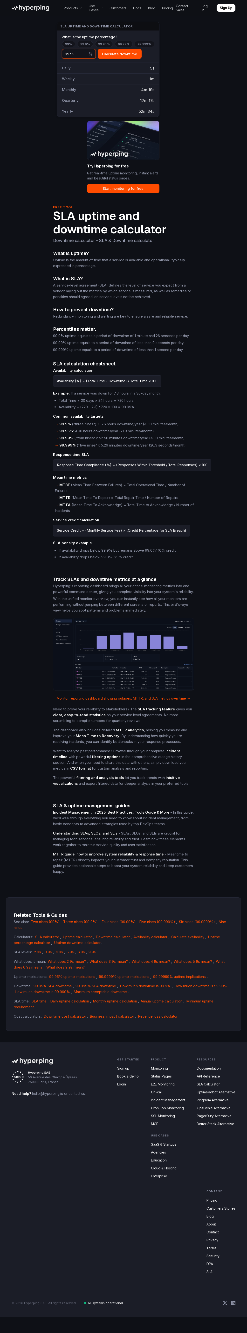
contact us (75, 1098)
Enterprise (157, 1187)
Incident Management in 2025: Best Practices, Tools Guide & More (109, 822)
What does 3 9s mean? (109, 965)
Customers (118, 8)
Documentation (208, 1073)
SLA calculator (47, 941)
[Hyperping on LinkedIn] (233, 1319)
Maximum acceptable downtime (101, 996)
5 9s (68, 956)
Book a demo (127, 1081)
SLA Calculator (207, 1090)
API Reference (207, 1081)
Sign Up (226, 8)
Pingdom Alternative (212, 1106)
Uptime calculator (78, 941)
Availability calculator (154, 941)
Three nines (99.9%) (78, 932)
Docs (137, 8)
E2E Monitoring (161, 1090)
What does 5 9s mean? (193, 965)
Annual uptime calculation (166, 1005)
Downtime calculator (114, 941)
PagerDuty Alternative (213, 1123)
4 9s (57, 956)
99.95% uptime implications (74, 981)
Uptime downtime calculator (78, 947)
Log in (204, 8)
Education (157, 1170)
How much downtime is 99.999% (42, 996)
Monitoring (158, 1073)
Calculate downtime (119, 55)
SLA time (38, 1005)
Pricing (167, 8)
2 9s (36, 956)
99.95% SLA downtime (52, 990)
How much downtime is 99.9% (143, 990)
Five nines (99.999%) (152, 932)
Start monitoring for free (119, 192)
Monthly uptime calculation (117, 1005)
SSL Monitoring (161, 1123)
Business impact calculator (112, 1020)
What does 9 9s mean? (65, 971)
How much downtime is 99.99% (199, 990)
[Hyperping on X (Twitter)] (225, 1319)
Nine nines (221, 932)
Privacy (212, 1254)
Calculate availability (192, 941)
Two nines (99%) (44, 932)
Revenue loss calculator (159, 1020)
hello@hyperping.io (45, 1098)
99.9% (83, 45)
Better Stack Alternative (214, 1132)
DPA (209, 1279)
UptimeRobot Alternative (215, 1098)
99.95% (101, 45)
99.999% (140, 45)
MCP (153, 1132)
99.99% (121, 45)
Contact (212, 1245)
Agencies (156, 1161)
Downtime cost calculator (64, 1020)
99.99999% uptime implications (182, 981)
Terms (211, 1262)
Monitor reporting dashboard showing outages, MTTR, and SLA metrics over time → (123, 708)
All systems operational (100, 1319)
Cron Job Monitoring (165, 1115)
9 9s (89, 956)
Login (121, 1090)
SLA (209, 1287)
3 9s (47, 956)
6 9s (78, 956)
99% (68, 45)
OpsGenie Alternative (213, 1115)
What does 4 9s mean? (151, 965)
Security (212, 1271)
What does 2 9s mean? (67, 965)
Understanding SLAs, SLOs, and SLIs (84, 843)
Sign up (123, 1073)
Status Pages (159, 1081)
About (211, 1237)
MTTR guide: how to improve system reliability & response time (107, 864)
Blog (151, 8)
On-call (154, 1098)
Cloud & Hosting (162, 1178)
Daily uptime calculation (70, 1005)
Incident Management (167, 1106)
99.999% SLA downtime (95, 990)
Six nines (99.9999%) (190, 932)
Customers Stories (220, 1220)
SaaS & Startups (161, 1153)
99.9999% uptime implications (126, 981)
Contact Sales (182, 8)
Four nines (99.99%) (115, 932)
